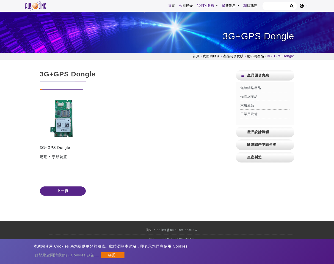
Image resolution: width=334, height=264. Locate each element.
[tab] (265, 75)
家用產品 (247, 105)
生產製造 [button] (254, 157)
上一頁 (63, 191)
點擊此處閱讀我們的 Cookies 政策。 (67, 255)
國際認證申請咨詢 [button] (261, 144)
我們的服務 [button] (206, 6)
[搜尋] (279, 6)
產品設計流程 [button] (258, 132)
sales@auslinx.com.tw (177, 230)
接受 (111, 255)
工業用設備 (249, 114)
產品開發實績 (233, 56)
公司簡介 (186, 6)
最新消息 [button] (229, 6)
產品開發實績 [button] (258, 75)
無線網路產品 (250, 88)
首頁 (172, 5)
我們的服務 (211, 56)
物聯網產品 (255, 56)
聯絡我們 (250, 6)
